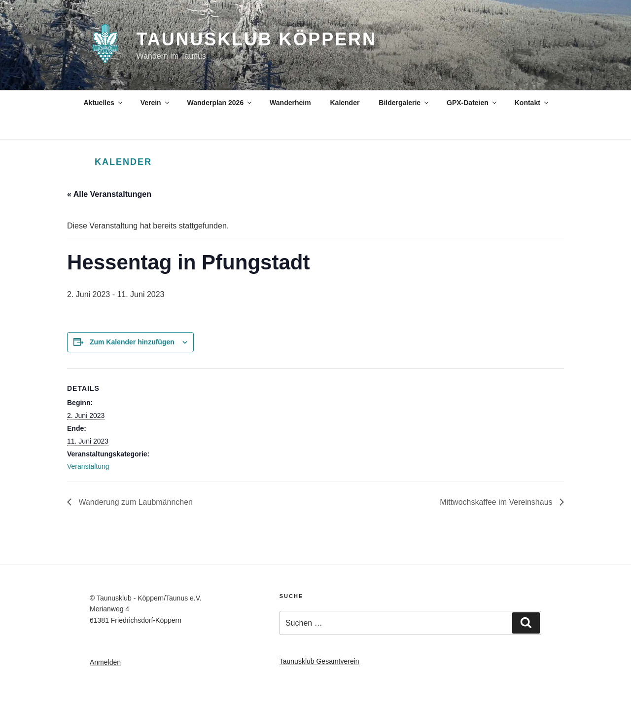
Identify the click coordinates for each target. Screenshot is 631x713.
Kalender (344, 103)
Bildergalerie (404, 103)
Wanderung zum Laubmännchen (134, 502)
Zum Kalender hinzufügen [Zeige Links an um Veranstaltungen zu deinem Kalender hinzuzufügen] (132, 342)
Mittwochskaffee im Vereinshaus (497, 502)
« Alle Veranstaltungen (109, 194)
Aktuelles (104, 103)
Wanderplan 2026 (220, 103)
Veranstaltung (88, 466)
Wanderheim (290, 103)
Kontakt (532, 103)
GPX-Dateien (472, 103)
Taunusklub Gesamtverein (319, 661)
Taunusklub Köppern (257, 39)
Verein (155, 103)
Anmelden (105, 662)
